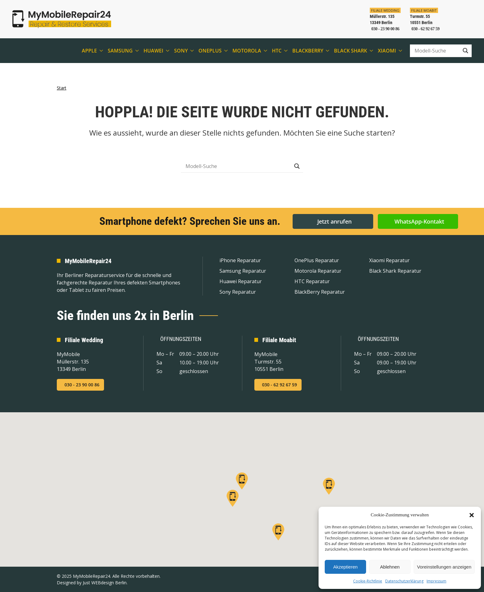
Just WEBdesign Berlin (105, 583)
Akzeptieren (345, 566)
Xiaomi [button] (390, 50)
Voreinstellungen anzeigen (444, 566)
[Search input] (436, 50)
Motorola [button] (249, 50)
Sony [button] (184, 50)
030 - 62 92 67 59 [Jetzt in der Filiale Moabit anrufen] (279, 385)
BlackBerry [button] (310, 50)
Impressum (436, 581)
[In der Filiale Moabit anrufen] (422, 19)
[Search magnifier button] (465, 50)
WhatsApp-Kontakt (419, 221)
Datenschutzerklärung (404, 581)
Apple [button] (92, 50)
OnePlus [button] (213, 50)
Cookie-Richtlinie (367, 581)
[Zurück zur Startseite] (61, 19)
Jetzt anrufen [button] (334, 221)
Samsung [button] (123, 50)
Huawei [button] (156, 50)
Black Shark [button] (353, 50)
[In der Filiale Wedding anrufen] (383, 19)
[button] (472, 515)
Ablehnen (389, 566)
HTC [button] (280, 50)
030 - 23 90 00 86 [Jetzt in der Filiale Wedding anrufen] (82, 385)
